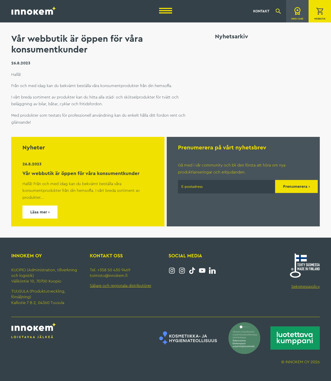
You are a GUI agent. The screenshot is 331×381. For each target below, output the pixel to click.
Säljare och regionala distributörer (120, 286)
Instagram (172, 270)
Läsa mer (38, 212)
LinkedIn (212, 270)
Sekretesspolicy (305, 287)
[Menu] (165, 10)
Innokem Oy (34, 10)
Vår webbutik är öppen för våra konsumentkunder (81, 173)
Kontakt (261, 11)
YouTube (202, 270)
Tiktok (192, 270)
